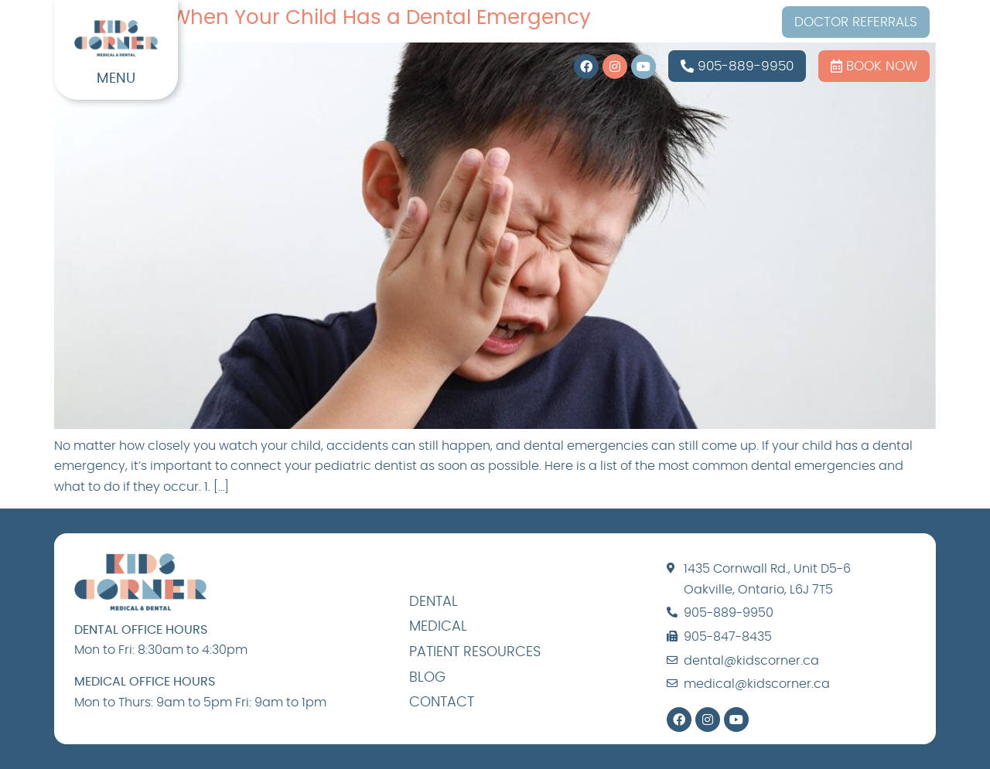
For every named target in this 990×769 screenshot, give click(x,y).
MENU (116, 79)
